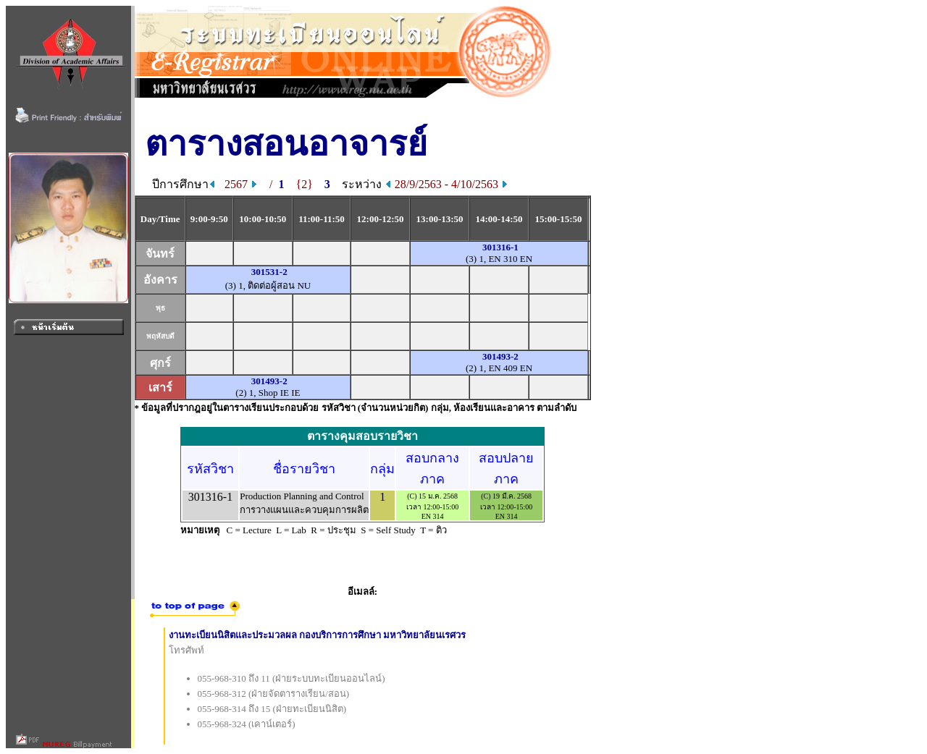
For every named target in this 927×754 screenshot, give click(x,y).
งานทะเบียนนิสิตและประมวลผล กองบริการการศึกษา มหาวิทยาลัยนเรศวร (317, 635)
